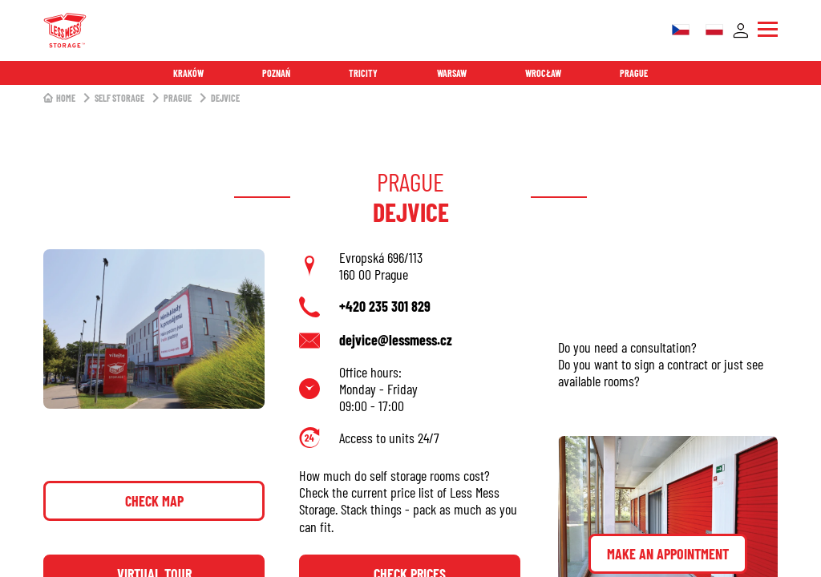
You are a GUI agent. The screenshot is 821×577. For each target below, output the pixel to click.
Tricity (363, 73)
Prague (634, 73)
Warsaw (452, 73)
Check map (154, 501)
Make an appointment (668, 554)
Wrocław (543, 73)
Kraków (188, 73)
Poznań (276, 73)
